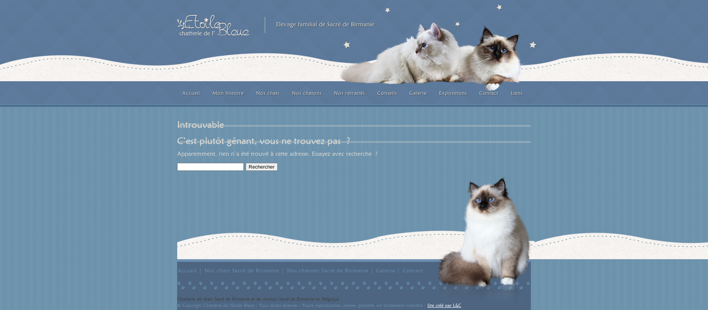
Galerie (418, 93)
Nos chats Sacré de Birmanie (242, 270)
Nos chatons (307, 93)
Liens (517, 93)
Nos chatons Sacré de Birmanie (328, 270)
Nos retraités (349, 93)
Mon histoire (228, 93)
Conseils (387, 93)
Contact (488, 93)
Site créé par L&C (444, 305)
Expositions (453, 93)
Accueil (191, 93)
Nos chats (268, 93)
